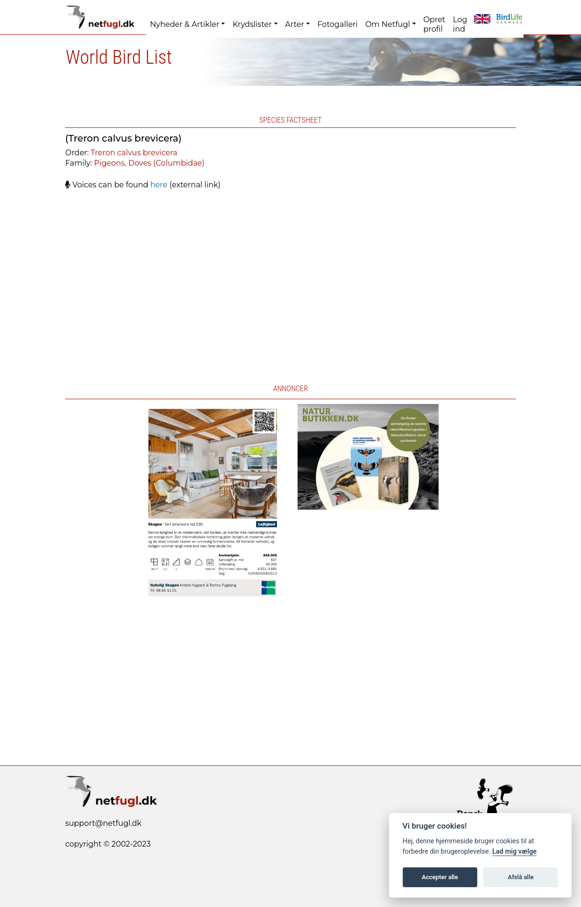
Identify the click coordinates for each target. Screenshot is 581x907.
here (158, 184)
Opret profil (434, 24)
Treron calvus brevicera (134, 152)
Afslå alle (521, 877)
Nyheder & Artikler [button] (184, 24)
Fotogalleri (337, 24)
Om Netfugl (387, 24)
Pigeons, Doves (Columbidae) (149, 163)
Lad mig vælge (514, 852)
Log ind (460, 24)
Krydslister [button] (252, 24)
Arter (294, 24)
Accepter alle (440, 877)
